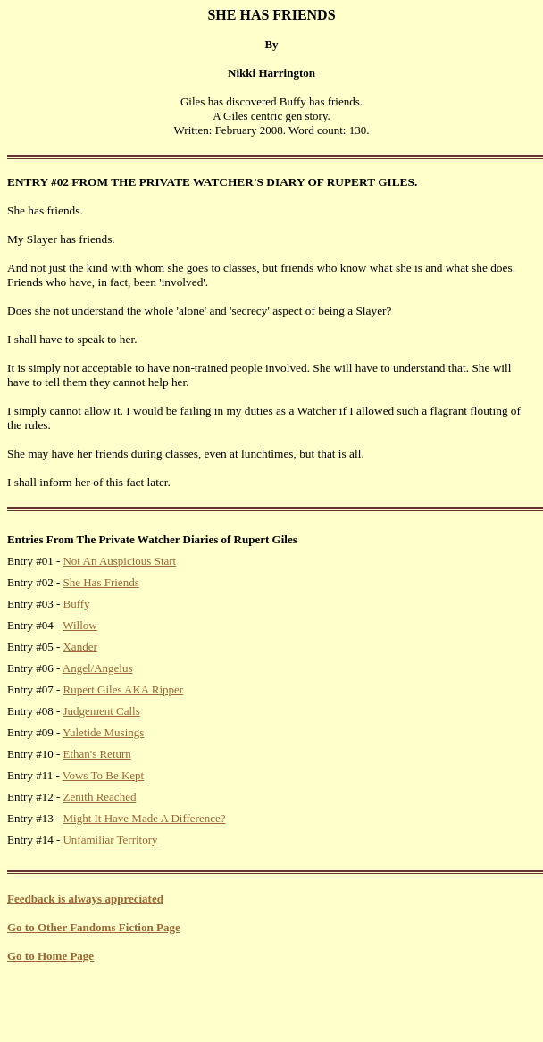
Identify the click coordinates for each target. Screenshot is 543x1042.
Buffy (76, 603)
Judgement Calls (101, 711)
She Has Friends (100, 582)
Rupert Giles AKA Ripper (123, 689)
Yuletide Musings (103, 732)
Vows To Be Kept (103, 775)
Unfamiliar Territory (110, 839)
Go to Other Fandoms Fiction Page (93, 927)
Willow (79, 625)
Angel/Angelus (98, 668)
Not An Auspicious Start (119, 560)
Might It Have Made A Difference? (144, 818)
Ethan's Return (96, 753)
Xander (79, 646)
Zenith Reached (99, 796)
